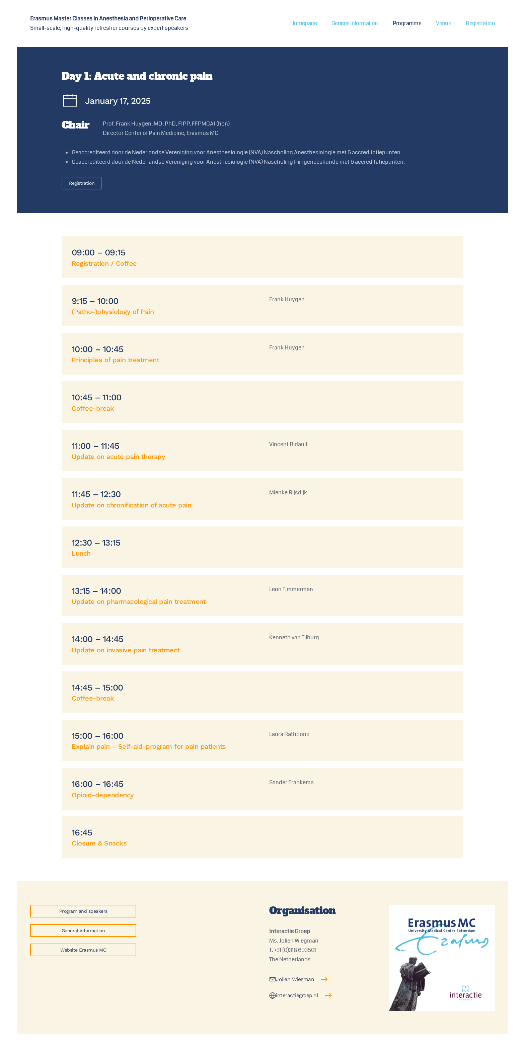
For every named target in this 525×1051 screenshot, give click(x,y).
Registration (480, 23)
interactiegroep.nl (293, 995)
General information (354, 23)
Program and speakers (83, 911)
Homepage (303, 23)
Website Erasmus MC (83, 950)
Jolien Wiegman (291, 979)
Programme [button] (407, 23)
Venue (443, 23)
